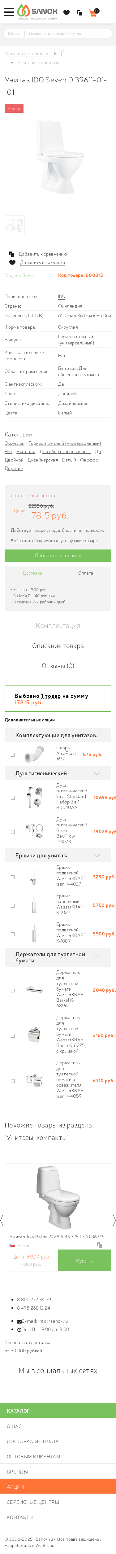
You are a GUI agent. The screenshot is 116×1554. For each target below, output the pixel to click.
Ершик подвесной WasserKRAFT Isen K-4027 (71, 875)
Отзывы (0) (58, 665)
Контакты (20, 1516)
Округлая (14, 443)
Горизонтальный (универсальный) (65, 443)
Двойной (14, 459)
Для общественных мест (65, 451)
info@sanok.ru (53, 1320)
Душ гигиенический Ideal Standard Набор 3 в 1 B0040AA (71, 795)
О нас (14, 1425)
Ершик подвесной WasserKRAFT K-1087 (71, 932)
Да (98, 451)
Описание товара (58, 645)
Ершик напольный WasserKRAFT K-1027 (71, 903)
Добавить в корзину (58, 554)
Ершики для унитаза (42, 855)
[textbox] (63, 34)
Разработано (18, 1545)
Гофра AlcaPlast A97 (66, 753)
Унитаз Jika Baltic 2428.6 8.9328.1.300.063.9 (56, 1236)
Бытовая (25, 451)
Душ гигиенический (41, 773)
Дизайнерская (43, 459)
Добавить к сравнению (43, 254)
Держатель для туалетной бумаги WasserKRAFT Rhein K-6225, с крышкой (71, 1034)
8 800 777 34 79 (34, 1299)
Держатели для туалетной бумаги (50, 957)
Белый (69, 459)
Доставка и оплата (33, 1441)
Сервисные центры (33, 1501)
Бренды (17, 1471)
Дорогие (14, 468)
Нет (8, 451)
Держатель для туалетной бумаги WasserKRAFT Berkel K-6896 (71, 989)
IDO (62, 296)
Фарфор (89, 459)
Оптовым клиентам (33, 1456)
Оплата (85, 572)
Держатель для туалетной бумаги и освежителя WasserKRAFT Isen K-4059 (71, 1079)
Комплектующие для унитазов (55, 735)
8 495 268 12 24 (33, 1307)
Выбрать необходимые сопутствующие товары (54, 540)
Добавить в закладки (42, 262)
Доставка (32, 572)
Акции (15, 1486)
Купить (84, 1260)
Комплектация (58, 624)
